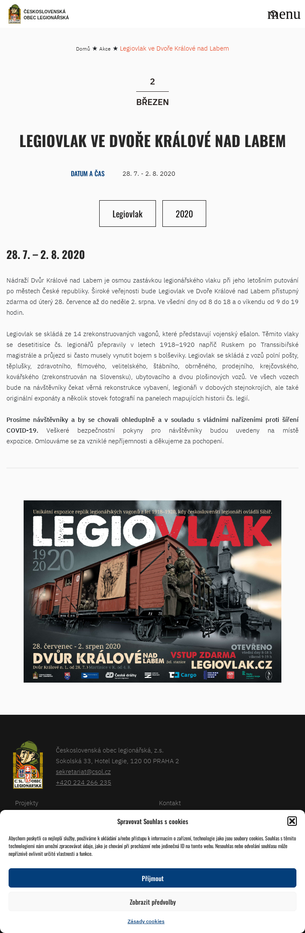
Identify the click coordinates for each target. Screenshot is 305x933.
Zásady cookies (146, 921)
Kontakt (170, 803)
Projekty (26, 803)
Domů (83, 48)
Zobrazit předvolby (153, 901)
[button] (292, 821)
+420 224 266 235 (83, 782)
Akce (105, 48)
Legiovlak (128, 213)
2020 (184, 213)
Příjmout (153, 878)
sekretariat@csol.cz (83, 771)
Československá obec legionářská (46, 14)
